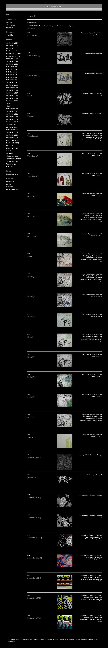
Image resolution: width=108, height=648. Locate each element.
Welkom (9, 22)
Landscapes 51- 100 (13, 56)
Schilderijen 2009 (12, 119)
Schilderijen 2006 (12, 130)
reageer (9, 184)
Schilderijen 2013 (12, 109)
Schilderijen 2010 (12, 116)
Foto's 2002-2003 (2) (13, 143)
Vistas (8, 106)
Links (8, 171)
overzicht (9, 35)
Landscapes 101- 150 (13, 53)
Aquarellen (9, 153)
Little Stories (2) (11, 77)
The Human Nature (12, 161)
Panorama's (10, 48)
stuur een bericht (32, 28)
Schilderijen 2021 (12, 82)
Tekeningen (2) (11, 124)
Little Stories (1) (11, 80)
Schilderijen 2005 (12, 132)
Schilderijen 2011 (12, 114)
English (7, 14)
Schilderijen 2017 (12, 93)
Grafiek (8, 151)
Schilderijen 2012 (12, 111)
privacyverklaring (12, 189)
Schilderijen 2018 (12, 90)
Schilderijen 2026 (12, 43)
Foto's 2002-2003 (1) (13, 140)
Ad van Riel (51, 6)
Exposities (10, 32)
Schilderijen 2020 (12, 85)
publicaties (10, 28)
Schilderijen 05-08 (12, 122)
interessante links (12, 174)
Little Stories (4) (11, 72)
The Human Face (12, 156)
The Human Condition (13, 159)
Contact (9, 178)
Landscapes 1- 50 (12, 59)
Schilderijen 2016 (12, 95)
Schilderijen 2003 (12, 138)
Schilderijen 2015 (12, 98)
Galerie (9, 39)
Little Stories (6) (11, 67)
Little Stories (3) (11, 74)
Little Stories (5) (11, 69)
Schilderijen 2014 (12, 101)
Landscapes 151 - (12, 51)
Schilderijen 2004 (12, 135)
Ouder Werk (10, 166)
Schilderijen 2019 (12, 88)
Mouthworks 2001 (12, 148)
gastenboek (10, 187)
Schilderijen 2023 (12, 61)
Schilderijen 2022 (12, 64)
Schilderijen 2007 (12, 127)
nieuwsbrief (10, 181)
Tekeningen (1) (11, 164)
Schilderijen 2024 (12, 45)
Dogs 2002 (10, 145)
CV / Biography (11, 25)
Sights (8, 103)
